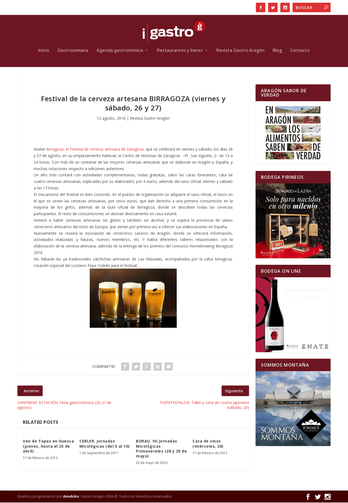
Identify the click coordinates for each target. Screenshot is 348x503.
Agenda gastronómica (120, 51)
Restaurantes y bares (180, 51)
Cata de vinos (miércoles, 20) (207, 444)
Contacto (300, 51)
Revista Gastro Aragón (240, 51)
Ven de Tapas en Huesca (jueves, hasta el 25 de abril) (48, 446)
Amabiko (71, 496)
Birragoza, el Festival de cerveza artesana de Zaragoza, (95, 149)
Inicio (43, 51)
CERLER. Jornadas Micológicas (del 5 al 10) (104, 444)
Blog (277, 51)
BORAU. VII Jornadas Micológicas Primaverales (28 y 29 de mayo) (161, 449)
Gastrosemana (72, 51)
